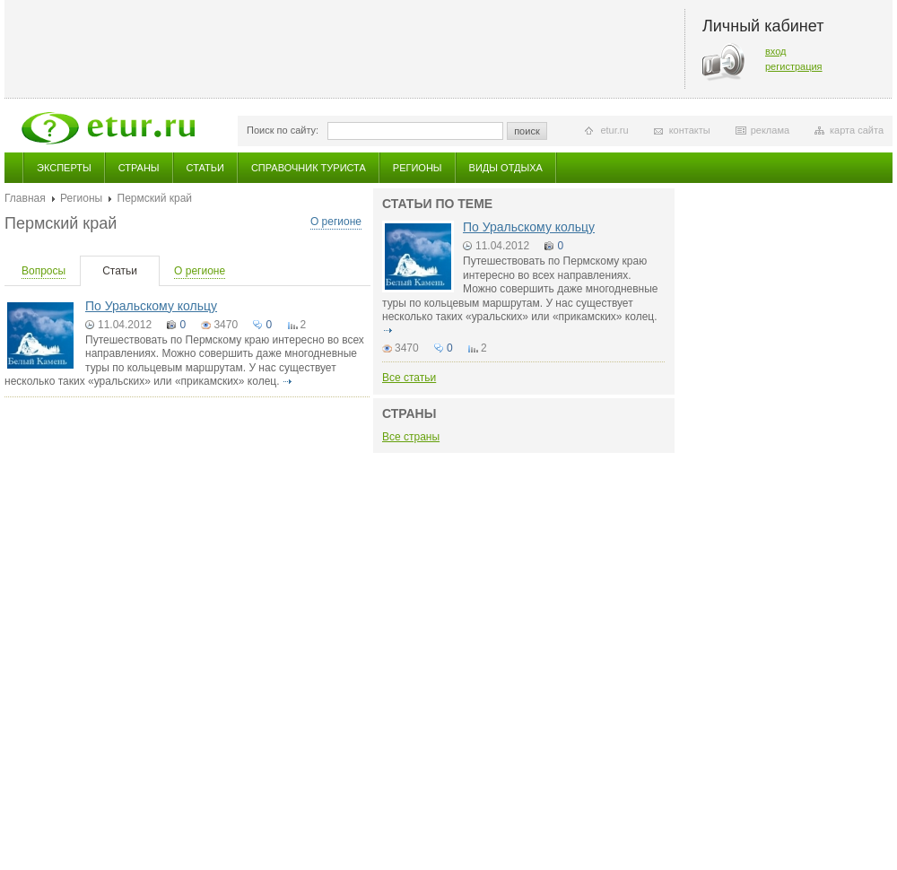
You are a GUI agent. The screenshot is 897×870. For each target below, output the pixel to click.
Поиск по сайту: (282, 130)
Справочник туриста (308, 167)
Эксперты (64, 167)
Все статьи (409, 377)
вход (776, 51)
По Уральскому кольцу (151, 306)
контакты (689, 130)
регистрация (794, 66)
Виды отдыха (506, 167)
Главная (25, 198)
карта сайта (857, 130)
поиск (527, 131)
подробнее (288, 381)
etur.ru (614, 130)
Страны (139, 167)
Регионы (417, 167)
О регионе (335, 221)
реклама (770, 130)
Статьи (205, 167)
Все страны (411, 437)
